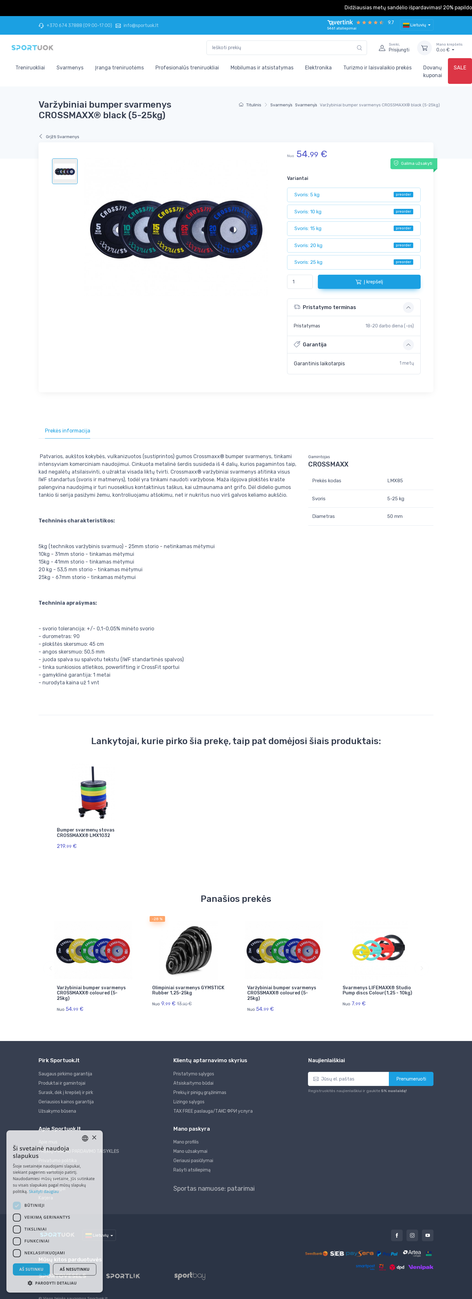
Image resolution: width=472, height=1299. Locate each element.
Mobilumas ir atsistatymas (262, 68)
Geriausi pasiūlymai (193, 1151)
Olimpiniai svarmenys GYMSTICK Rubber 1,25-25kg (188, 985)
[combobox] (286, 47)
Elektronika (318, 68)
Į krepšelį (369, 282)
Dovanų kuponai (432, 71)
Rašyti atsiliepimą (192, 1160)
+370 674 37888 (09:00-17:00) (75, 25)
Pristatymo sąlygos (193, 1064)
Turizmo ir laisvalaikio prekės (377, 68)
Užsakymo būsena (57, 1101)
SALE (460, 68)
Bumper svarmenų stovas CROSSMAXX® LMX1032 (86, 832)
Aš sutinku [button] (31, 1269)
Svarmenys (70, 68)
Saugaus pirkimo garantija (65, 1064)
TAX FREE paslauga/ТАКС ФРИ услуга (213, 1101)
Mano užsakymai (190, 1141)
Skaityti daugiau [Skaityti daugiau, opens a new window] (44, 1191)
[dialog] (54, 1211)
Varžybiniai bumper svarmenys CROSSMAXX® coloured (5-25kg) (91, 988)
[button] (54, 1283)
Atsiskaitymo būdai (193, 1073)
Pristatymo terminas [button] (325, 307)
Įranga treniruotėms (119, 68)
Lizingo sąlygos (189, 1092)
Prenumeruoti (411, 1069)
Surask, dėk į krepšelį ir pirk (66, 1082)
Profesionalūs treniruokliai (187, 68)
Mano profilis (186, 1132)
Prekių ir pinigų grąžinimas (199, 1082)
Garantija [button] (310, 344)
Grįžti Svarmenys (59, 136)
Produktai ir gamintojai (62, 1073)
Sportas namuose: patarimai (214, 1179)
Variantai (297, 178)
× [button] (94, 1137)
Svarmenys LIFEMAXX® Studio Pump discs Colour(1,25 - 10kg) (377, 985)
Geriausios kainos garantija (66, 1092)
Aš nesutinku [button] (75, 1269)
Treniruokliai (30, 68)
